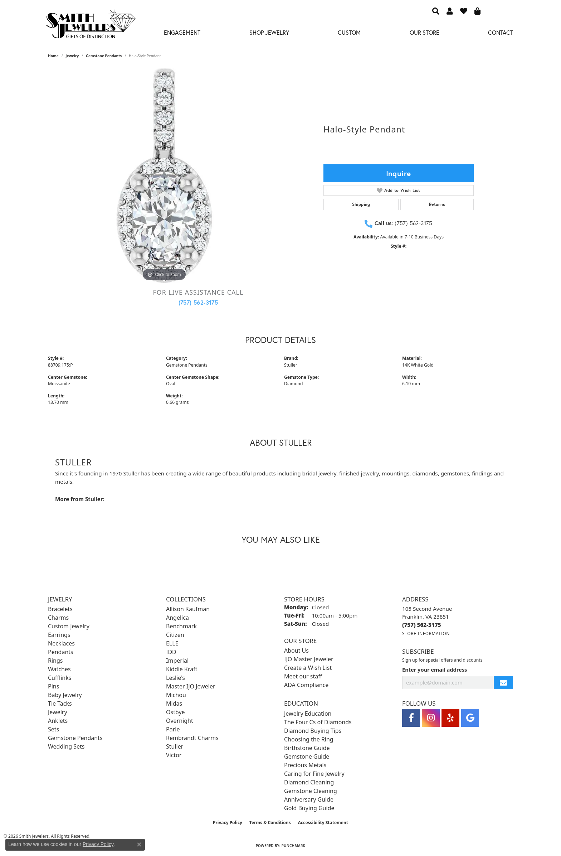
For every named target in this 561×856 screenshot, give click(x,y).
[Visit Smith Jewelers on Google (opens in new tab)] (470, 718)
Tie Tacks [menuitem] (60, 703)
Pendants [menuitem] (60, 652)
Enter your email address (434, 669)
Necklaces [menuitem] (61, 643)
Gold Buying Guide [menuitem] (309, 808)
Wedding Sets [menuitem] (66, 746)
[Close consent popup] (139, 844)
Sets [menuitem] (53, 729)
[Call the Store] (421, 624)
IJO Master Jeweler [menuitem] (308, 659)
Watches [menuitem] (59, 669)
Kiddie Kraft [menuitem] (181, 669)
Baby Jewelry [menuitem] (65, 695)
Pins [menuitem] (53, 686)
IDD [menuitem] (171, 652)
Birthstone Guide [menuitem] (307, 748)
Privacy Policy (227, 822)
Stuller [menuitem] (174, 746)
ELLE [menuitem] (172, 643)
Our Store (424, 32)
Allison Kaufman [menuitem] (188, 609)
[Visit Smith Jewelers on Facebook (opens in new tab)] (411, 718)
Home (53, 55)
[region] (164, 175)
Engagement (182, 32)
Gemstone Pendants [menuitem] (75, 738)
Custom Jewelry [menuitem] (68, 626)
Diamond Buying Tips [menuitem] (312, 731)
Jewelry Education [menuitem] (307, 713)
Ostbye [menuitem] (175, 712)
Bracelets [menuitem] (60, 609)
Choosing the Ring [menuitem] (308, 739)
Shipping (361, 204)
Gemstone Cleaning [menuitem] (310, 791)
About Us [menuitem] (296, 650)
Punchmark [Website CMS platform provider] (294, 845)
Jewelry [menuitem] (57, 712)
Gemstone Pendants (104, 55)
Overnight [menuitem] (179, 721)
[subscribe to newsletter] (503, 682)
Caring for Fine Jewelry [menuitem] (314, 774)
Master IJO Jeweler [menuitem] (190, 686)
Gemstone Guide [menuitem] (306, 756)
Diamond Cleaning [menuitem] (309, 782)
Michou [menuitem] (176, 695)
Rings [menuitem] (55, 660)
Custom (349, 32)
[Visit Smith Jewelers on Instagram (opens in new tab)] (431, 718)
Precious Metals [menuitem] (305, 765)
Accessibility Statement (323, 822)
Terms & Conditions (270, 822)
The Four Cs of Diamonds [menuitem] (318, 722)
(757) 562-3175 (198, 302)
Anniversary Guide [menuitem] (308, 799)
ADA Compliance (306, 685)
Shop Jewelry (269, 32)
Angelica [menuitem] (177, 618)
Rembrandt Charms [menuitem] (192, 738)
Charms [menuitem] (58, 618)
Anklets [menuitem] (58, 721)
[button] (435, 10)
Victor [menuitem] (173, 755)
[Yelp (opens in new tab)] (450, 718)
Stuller (290, 365)
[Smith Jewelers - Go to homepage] (90, 26)
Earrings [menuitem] (59, 635)
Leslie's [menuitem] (175, 678)
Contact (500, 32)
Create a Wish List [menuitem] (308, 668)
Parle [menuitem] (173, 729)
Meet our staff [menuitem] (303, 676)
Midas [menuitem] (174, 703)
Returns (437, 204)
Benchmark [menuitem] (181, 626)
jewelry (72, 55)
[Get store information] (426, 633)
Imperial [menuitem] (177, 660)
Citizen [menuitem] (175, 635)
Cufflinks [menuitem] (59, 678)
